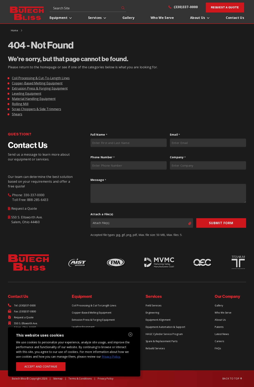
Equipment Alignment (158, 319)
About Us (197, 17)
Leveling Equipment (26, 93)
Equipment (58, 17)
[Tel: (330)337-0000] (22, 306)
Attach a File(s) (101, 214)
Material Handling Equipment (34, 99)
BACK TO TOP (232, 378)
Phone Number (102, 157)
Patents (219, 327)
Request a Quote (225, 7)
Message (98, 180)
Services (95, 17)
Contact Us (235, 17)
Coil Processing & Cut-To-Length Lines (41, 78)
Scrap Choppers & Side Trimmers (36, 109)
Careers (219, 341)
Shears (17, 114)
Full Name (98, 134)
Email (175, 134)
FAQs (218, 348)
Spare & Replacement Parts (161, 341)
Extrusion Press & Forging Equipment (40, 88)
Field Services (153, 305)
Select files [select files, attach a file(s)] (186, 223)
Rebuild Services (155, 348)
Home (14, 30)
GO (122, 8)
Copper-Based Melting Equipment (37, 83)
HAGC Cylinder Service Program (164, 334)
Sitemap (58, 378)
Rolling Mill (20, 104)
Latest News (222, 334)
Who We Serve (162, 17)
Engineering (152, 312)
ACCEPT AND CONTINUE (40, 366)
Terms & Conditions (80, 378)
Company (178, 157)
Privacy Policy (111, 356)
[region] (74, 351)
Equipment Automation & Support (165, 327)
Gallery (128, 17)
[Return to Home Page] (27, 13)
